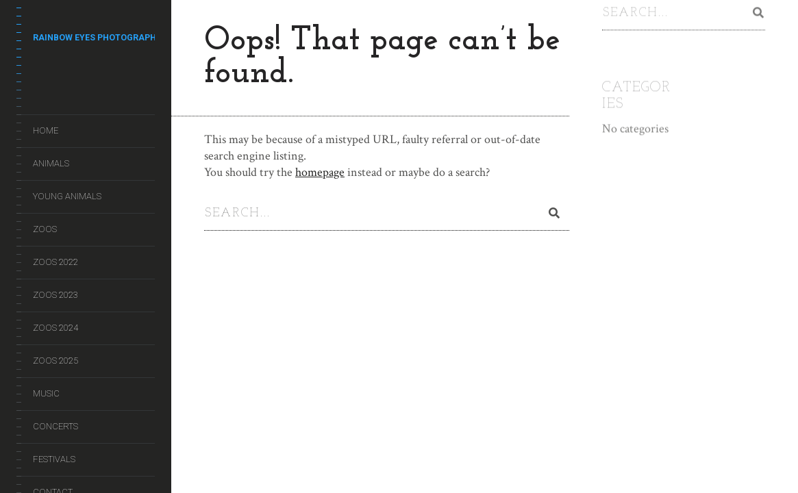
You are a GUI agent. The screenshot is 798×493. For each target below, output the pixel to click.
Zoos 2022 (55, 262)
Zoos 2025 (55, 360)
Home (45, 130)
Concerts (55, 426)
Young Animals (67, 196)
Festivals (54, 459)
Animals (51, 163)
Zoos (45, 229)
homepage (320, 172)
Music (46, 393)
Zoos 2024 (55, 328)
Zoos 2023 (55, 295)
